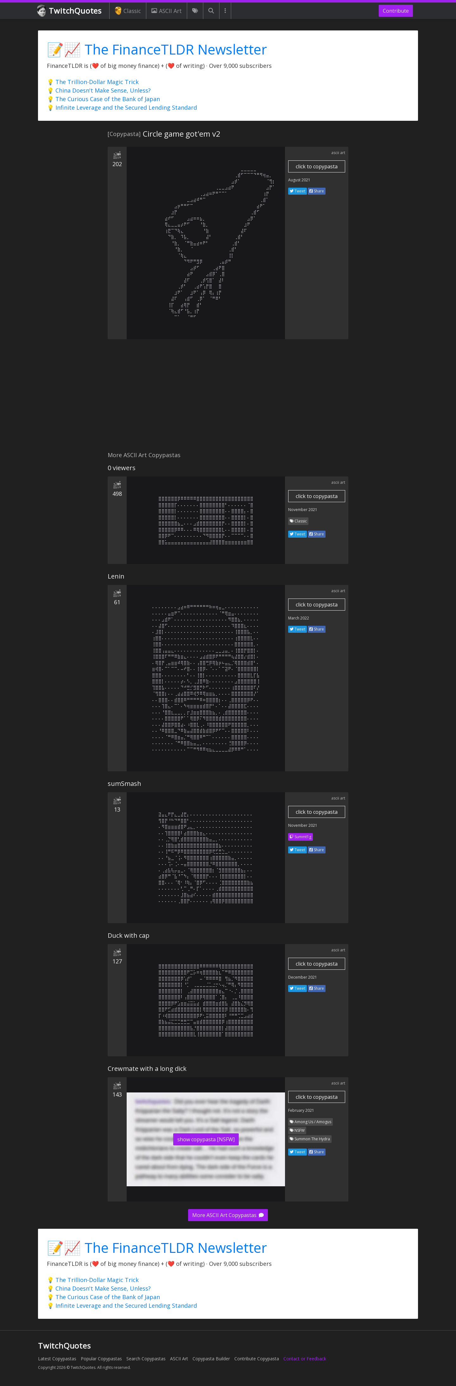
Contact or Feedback (304, 1359)
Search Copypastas (146, 1359)
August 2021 (299, 180)
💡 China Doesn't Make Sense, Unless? (99, 90)
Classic (128, 10)
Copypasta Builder (211, 1359)
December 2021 (302, 977)
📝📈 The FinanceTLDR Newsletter (157, 49)
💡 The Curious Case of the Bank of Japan (103, 99)
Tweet (297, 191)
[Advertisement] (228, 398)
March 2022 (298, 618)
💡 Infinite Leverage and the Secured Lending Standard (122, 107)
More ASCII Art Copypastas (228, 1215)
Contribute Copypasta (256, 1359)
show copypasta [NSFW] (206, 1139)
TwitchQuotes (70, 11)
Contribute (396, 10)
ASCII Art (166, 11)
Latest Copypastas (57, 1359)
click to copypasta (317, 166)
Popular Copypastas (101, 1359)
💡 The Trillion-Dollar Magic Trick (93, 82)
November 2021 (302, 509)
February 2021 (301, 1110)
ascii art (338, 152)
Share (316, 191)
